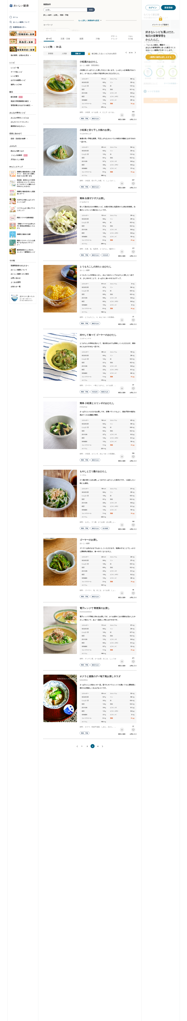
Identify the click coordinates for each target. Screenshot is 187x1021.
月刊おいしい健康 (17, 159)
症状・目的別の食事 (18, 138)
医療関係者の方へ (19, 27)
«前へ (76, 746)
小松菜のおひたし (89, 61)
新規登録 (168, 7)
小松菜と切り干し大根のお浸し (95, 129)
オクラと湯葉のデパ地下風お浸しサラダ (100, 676)
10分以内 (105, 255)
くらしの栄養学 (19, 155)
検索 (91, 9)
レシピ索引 (15, 76)
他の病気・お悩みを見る (20, 55)
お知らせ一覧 (16, 286)
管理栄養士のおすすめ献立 (20, 105)
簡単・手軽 (84, 118)
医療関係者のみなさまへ (20, 265)
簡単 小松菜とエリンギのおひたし (97, 403)
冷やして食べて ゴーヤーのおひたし (98, 334)
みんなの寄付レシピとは (20, 118)
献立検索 (17, 97)
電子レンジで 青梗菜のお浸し (95, 608)
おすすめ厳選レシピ (18, 80)
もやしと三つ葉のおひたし (93, 471)
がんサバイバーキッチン (20, 122)
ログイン (153, 7)
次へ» (104, 746)
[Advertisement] (93, 1015)
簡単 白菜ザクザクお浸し (92, 198)
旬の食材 (105, 528)
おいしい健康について (21, 22)
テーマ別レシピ (16, 72)
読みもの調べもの (17, 151)
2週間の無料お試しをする (161, 57)
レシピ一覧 (15, 68)
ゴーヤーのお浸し (89, 539)
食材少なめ (95, 118)
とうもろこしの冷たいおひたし (95, 266)
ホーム (15, 17)
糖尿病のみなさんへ (18, 126)
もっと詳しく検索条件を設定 (88, 20)
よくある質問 (16, 282)
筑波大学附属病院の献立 (20, 101)
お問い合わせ (16, 278)
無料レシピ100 (16, 84)
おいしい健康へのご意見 (20, 274)
